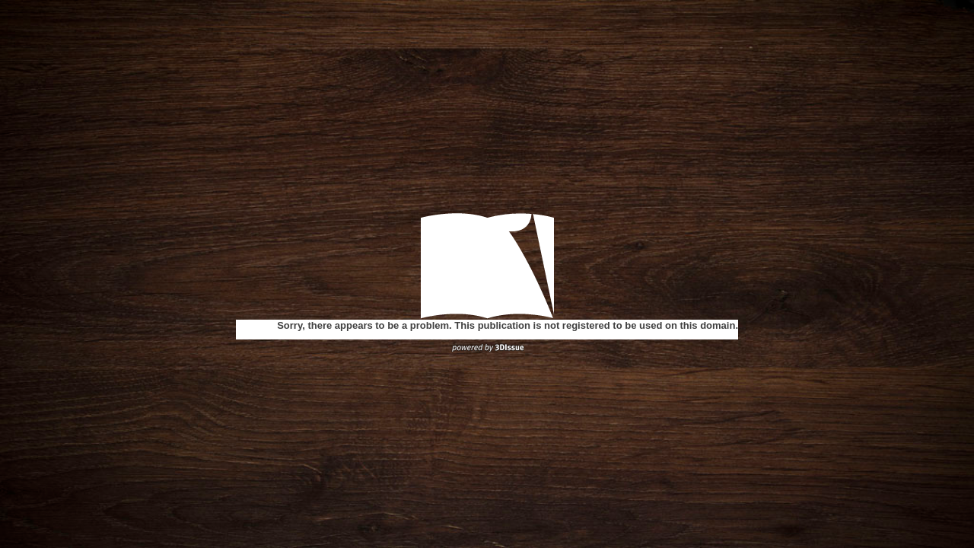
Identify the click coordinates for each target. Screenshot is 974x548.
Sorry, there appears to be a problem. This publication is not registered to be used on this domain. (507, 325)
